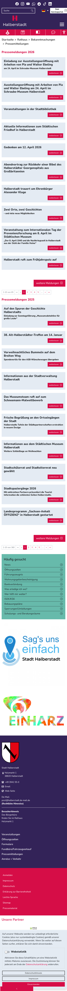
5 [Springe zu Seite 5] (38, 292)
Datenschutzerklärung (36, 964)
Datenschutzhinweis (33, 973)
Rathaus (22, 39)
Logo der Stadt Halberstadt (15, 21)
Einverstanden (33, 984)
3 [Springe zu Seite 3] (31, 292)
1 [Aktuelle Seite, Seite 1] (23, 292)
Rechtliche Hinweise (12, 803)
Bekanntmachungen (43, 39)
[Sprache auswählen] (45, 10)
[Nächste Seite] (45, 292)
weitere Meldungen (47, 283)
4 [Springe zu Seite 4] (34, 292)
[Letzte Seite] (49, 292)
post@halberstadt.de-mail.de (16, 800)
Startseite (8, 39)
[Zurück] (16, 988)
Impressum (33, 978)
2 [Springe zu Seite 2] (27, 292)
